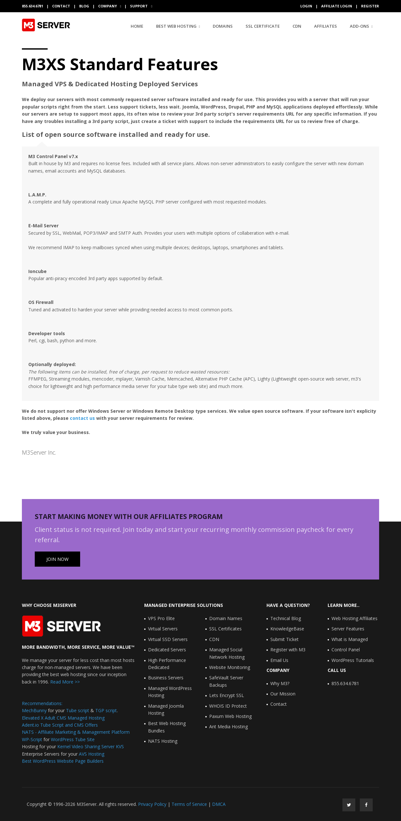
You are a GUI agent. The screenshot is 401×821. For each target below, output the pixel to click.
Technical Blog (285, 618)
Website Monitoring (229, 667)
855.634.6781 (345, 683)
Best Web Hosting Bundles (167, 726)
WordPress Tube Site (73, 739)
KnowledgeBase (287, 629)
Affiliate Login (336, 6)
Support (139, 6)
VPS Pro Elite (161, 618)
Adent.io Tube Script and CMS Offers (60, 725)
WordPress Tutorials (352, 660)
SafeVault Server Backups (226, 681)
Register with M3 (287, 649)
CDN (297, 26)
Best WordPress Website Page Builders (63, 761)
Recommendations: (42, 703)
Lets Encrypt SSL (226, 695)
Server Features (347, 629)
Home (137, 26)
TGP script (106, 710)
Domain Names (225, 618)
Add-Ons (359, 26)
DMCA (219, 804)
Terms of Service (189, 804)
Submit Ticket (284, 639)
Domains (223, 26)
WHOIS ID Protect (228, 706)
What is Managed (349, 639)
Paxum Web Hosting (230, 716)
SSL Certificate (263, 26)
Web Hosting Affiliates (354, 618)
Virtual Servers (163, 629)
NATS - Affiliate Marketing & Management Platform (76, 732)
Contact (61, 6)
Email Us (279, 660)
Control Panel (345, 649)
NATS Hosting (162, 741)
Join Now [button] (57, 559)
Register (370, 6)
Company (108, 6)
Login (306, 6)
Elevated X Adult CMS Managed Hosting (63, 718)
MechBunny (34, 710)
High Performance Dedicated (167, 663)
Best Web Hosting (176, 26)
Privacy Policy (152, 804)
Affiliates (325, 26)
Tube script (77, 710)
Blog (84, 6)
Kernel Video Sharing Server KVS (90, 746)
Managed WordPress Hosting (170, 691)
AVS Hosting (91, 754)
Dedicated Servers (167, 649)
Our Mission (282, 694)
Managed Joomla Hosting (166, 709)
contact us (82, 418)
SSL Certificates (225, 629)
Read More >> (64, 682)
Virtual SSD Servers (168, 639)
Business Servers (165, 678)
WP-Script (32, 739)
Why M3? (279, 683)
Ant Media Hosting (228, 726)
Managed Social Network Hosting (227, 653)
